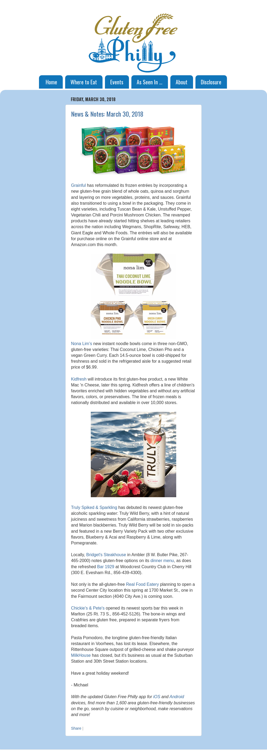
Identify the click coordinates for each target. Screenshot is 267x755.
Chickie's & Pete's (88, 608)
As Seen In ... (149, 82)
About (181, 82)
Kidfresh (79, 379)
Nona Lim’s (81, 343)
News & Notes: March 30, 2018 (107, 113)
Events (116, 82)
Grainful (78, 185)
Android (177, 696)
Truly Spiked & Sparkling (94, 507)
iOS (156, 696)
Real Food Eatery (142, 584)
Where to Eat (83, 82)
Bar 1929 (105, 566)
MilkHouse (81, 655)
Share (76, 728)
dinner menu (162, 560)
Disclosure (211, 82)
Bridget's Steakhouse (106, 554)
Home (51, 82)
